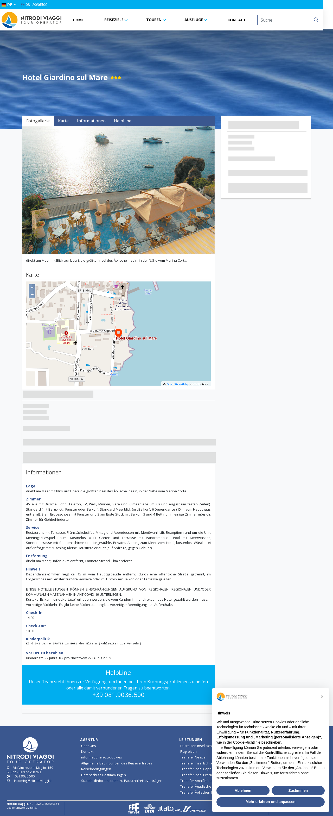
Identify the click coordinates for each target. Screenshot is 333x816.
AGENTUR (89, 739)
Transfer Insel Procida (197, 775)
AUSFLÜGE (198, 19)
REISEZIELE (119, 19)
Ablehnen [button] (243, 790)
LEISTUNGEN (190, 739)
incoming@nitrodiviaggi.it (33, 781)
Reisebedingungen (96, 769)
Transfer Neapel (193, 757)
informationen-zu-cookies (101, 757)
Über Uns (88, 745)
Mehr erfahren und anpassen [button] (270, 802)
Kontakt (87, 751)
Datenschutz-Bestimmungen (103, 775)
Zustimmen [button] (298, 790)
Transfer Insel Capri (196, 769)
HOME (83, 19)
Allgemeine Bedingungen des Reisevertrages (116, 763)
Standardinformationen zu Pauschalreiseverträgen (121, 780)
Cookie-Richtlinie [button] (246, 742)
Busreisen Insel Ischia (197, 745)
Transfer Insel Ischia (196, 763)
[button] (14, 4)
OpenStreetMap (177, 384)
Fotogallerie (38, 121)
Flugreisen (188, 751)
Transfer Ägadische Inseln (201, 786)
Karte (63, 121)
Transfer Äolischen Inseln (200, 792)
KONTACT (242, 19)
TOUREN (159, 19)
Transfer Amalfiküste (197, 780)
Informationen (91, 121)
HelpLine (122, 121)
